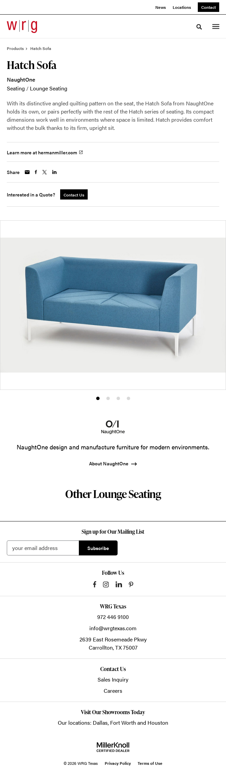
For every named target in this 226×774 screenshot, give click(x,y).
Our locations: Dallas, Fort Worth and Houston (113, 722)
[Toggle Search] (199, 27)
